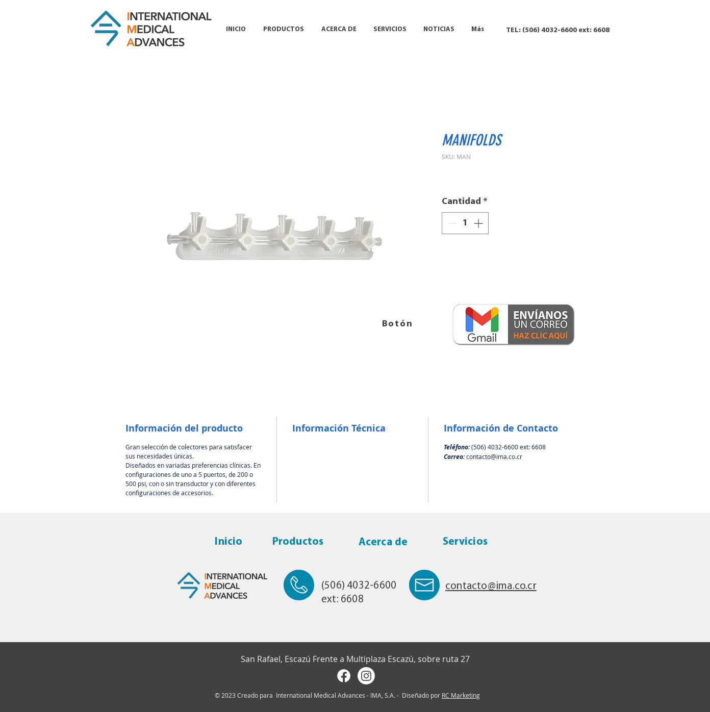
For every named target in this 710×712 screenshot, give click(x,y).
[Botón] (398, 324)
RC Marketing (461, 695)
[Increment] (479, 223)
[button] (284, 29)
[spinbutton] (465, 223)
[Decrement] (451, 223)
